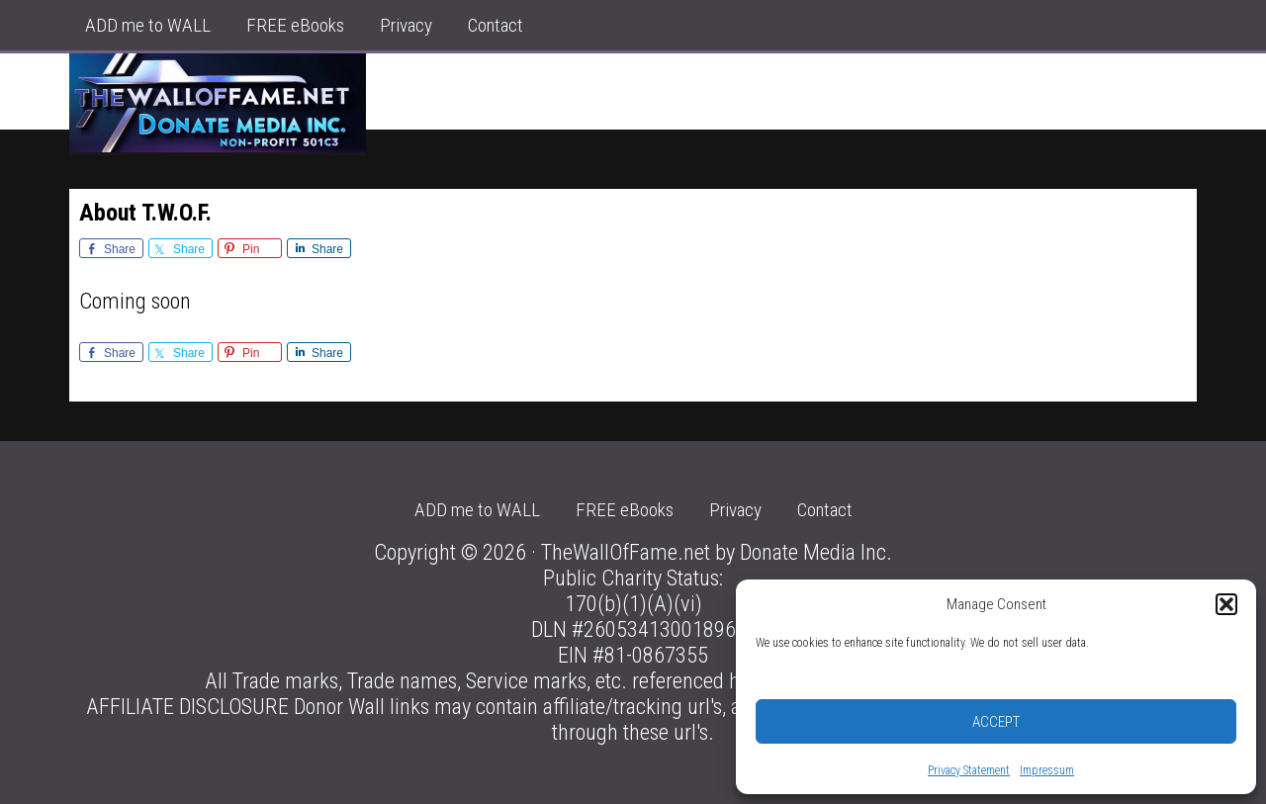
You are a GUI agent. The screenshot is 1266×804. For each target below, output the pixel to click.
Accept (996, 722)
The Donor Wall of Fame (217, 102)
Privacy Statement (969, 770)
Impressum (1047, 770)
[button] (1226, 604)
